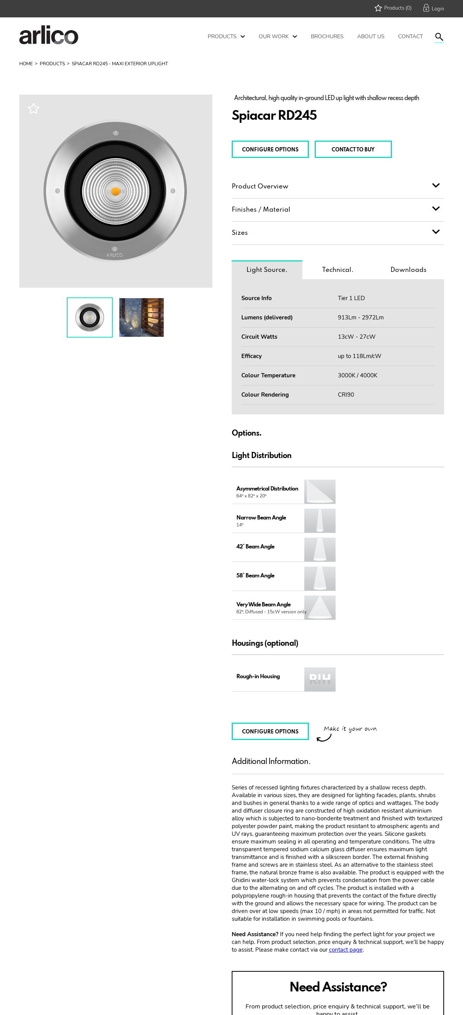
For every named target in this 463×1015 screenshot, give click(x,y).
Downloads (408, 270)
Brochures (327, 36)
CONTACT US (297, 977)
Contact (410, 36)
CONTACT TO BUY (353, 150)
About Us (371, 36)
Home (26, 64)
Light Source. (267, 270)
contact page (346, 892)
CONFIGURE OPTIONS (270, 150)
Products (222, 36)
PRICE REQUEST (379, 977)
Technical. (337, 270)
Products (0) (398, 8)
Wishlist (33, 108)
